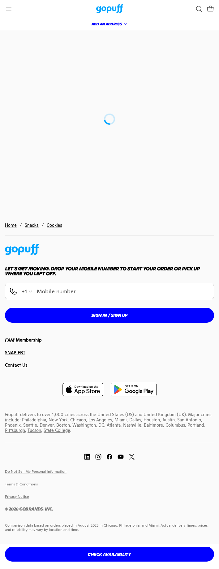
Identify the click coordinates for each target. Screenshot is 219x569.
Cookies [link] (54, 225)
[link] (109, 9)
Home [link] (11, 225)
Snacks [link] (32, 225)
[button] (210, 9)
